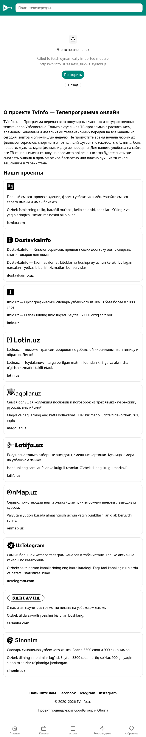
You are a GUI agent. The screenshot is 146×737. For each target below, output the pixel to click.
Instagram (107, 693)
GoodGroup (83, 710)
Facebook (67, 693)
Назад (73, 85)
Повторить (73, 74)
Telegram (87, 693)
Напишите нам (42, 693)
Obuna (102, 710)
